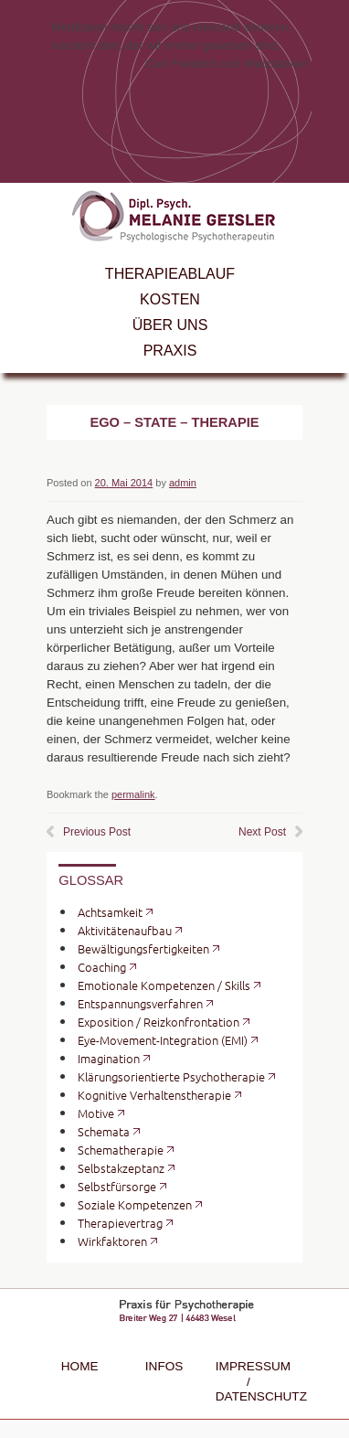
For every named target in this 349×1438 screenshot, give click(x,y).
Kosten (170, 299)
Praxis (170, 350)
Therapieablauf (170, 274)
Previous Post (97, 832)
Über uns (170, 325)
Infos (164, 1366)
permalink (133, 794)
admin (182, 482)
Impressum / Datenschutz (248, 1381)
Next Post (262, 832)
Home (80, 1366)
